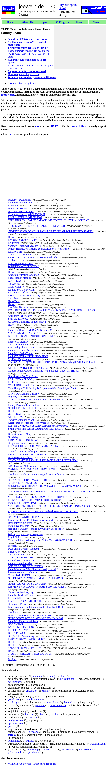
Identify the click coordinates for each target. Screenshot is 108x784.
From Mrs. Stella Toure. (20, 353)
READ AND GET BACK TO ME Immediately (32, 257)
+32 (38, 53)
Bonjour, (12, 659)
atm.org (51, 676)
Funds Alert (14, 551)
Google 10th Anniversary (21, 636)
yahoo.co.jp (32, 749)
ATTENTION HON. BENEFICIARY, (28, 367)
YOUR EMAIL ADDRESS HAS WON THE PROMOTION (39, 497)
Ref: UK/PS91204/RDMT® (22, 239)
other (10, 56)
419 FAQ (56, 126)
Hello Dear (14, 301)
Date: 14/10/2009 (17, 633)
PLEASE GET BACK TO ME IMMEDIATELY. (33, 446)
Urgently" (13, 396)
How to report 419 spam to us (23, 74)
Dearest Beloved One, (19, 434)
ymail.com (33, 752)
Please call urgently (18, 341)
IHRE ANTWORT (17, 208)
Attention (13, 205)
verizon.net (14, 740)
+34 (43, 53)
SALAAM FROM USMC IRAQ (25, 647)
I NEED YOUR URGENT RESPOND (28, 454)
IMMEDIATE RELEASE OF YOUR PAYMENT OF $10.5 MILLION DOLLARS (51, 310)
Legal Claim (14, 537)
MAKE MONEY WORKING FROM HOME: (32, 468)
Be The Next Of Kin (18, 292)
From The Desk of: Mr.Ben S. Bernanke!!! (30, 330)
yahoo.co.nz (50, 749)
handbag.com (15, 702)
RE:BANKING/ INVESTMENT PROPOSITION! (34, 500)
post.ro (11, 726)
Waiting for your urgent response (25, 534)
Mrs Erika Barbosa (18, 307)
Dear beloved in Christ (20, 522)
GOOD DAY (15, 280)
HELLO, (12, 642)
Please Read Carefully (19, 277)
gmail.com (14, 699)
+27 (29, 53)
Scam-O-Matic (79, 126)
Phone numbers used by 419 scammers (28, 50)
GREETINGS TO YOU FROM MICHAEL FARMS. (35, 578)
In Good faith (15, 598)
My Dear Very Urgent (19, 359)
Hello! (11, 650)
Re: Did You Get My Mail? (22, 289)
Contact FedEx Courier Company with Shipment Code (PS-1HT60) (43, 370)
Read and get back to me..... (22, 347)
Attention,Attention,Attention (23, 274)
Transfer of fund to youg (21, 592)
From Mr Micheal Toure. (21, 595)
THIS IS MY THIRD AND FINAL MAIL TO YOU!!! (36, 225)
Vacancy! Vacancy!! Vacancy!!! (24, 245)
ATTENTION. (15, 416)
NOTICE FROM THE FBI (22, 408)
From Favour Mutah (18, 525)
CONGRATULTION (19, 575)
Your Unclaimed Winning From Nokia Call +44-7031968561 (40, 540)
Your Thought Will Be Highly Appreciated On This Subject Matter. (43, 388)
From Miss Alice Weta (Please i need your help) (33, 569)
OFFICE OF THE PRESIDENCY (25, 566)
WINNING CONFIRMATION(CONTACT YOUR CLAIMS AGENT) (45, 485)
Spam (45, 22)
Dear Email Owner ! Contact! (23, 548)
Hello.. (11, 272)
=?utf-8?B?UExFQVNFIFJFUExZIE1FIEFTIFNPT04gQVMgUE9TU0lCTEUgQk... (52, 362)
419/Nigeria (62, 22)
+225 (11, 53)
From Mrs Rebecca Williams (23, 621)
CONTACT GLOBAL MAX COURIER (29, 480)
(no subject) (14, 283)
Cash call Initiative (18, 344)
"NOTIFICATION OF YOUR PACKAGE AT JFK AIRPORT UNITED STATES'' (50, 231)
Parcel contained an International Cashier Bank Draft (36, 607)
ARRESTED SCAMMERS (22, 483)
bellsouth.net (67, 679)
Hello (11, 237)
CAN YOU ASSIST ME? (21, 557)
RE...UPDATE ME (18, 630)
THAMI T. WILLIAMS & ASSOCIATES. (30, 653)
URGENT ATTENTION (21, 211)
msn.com (32, 717)
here (36, 126)
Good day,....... (15, 437)
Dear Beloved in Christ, (20, 457)
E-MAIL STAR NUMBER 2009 (25, 217)
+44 (48, 53)
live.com (29, 714)
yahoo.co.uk (67, 749)
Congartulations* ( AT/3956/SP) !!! (26, 214)
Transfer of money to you (21, 419)
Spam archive (15, 83)
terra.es (12, 734)
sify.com (33, 732)
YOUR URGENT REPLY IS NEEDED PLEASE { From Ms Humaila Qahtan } (50, 505)
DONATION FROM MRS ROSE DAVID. (30, 615)
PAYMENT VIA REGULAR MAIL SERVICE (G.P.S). (37, 586)
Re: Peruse (13, 242)
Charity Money (16, 286)
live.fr (42, 714)
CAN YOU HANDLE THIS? (23, 393)
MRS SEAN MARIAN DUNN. (24, 333)
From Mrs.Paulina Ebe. (20, 563)
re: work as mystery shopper (23, 451)
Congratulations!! (17, 443)
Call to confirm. (16, 554)
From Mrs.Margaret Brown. (22, 503)
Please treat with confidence (22, 572)
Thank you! (14, 612)
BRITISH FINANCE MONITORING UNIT (31, 336)
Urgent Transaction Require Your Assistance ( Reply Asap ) (39, 248)
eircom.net (31, 690)
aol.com (37, 676)
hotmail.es (69, 702)
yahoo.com (85, 749)
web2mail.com (98, 743)
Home (10, 22)
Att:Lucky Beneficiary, (20, 315)
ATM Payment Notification (22, 466)
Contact (97, 22)
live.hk (54, 714)
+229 (17, 53)
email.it (46, 690)
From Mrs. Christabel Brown (23, 350)
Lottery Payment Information (23, 405)
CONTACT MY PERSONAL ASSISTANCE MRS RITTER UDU (42, 460)
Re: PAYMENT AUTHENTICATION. (28, 356)
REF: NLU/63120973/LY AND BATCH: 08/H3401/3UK (38, 425)
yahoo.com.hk (15, 752)
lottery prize (8, 94)
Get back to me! (16, 260)
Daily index (30, 83)
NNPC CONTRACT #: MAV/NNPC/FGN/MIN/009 (35, 618)
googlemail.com (34, 699)
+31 (34, 53)
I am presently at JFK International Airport (30, 520)
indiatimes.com (58, 705)
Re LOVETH (15, 251)
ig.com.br (40, 705)
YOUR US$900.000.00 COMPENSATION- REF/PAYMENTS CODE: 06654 (49, 491)
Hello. (11, 324)
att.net (63, 676)
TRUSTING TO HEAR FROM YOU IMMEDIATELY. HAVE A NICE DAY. (48, 220)
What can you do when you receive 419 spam (32, 77)
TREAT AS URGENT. (20, 254)
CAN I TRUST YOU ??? (21, 385)
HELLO (12, 411)
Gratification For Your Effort (23, 376)
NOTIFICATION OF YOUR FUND (27, 583)
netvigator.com (16, 720)
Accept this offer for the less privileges (28, 422)
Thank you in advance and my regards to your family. (36, 474)
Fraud (79, 22)
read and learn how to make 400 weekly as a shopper (36, 528)
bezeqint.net (14, 681)
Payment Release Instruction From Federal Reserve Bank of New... (43, 511)
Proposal (12, 545)
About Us (27, 22)
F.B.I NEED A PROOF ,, (21, 379)
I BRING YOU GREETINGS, (24, 295)
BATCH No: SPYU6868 (21, 627)
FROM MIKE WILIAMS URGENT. (27, 639)
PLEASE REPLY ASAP (20, 263)
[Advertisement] (80, 46)
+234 (23, 53)
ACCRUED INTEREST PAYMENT (27, 321)
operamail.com (16, 723)
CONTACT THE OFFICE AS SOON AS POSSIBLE (36, 399)
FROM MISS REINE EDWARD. (25, 440)
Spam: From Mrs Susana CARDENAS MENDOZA (35, 428)
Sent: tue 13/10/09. (18, 318)
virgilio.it (29, 740)
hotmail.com (52, 702)
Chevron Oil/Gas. (17, 604)
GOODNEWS (15, 624)
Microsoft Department (19, 199)
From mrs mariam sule (20, 202)
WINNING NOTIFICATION (23, 266)
